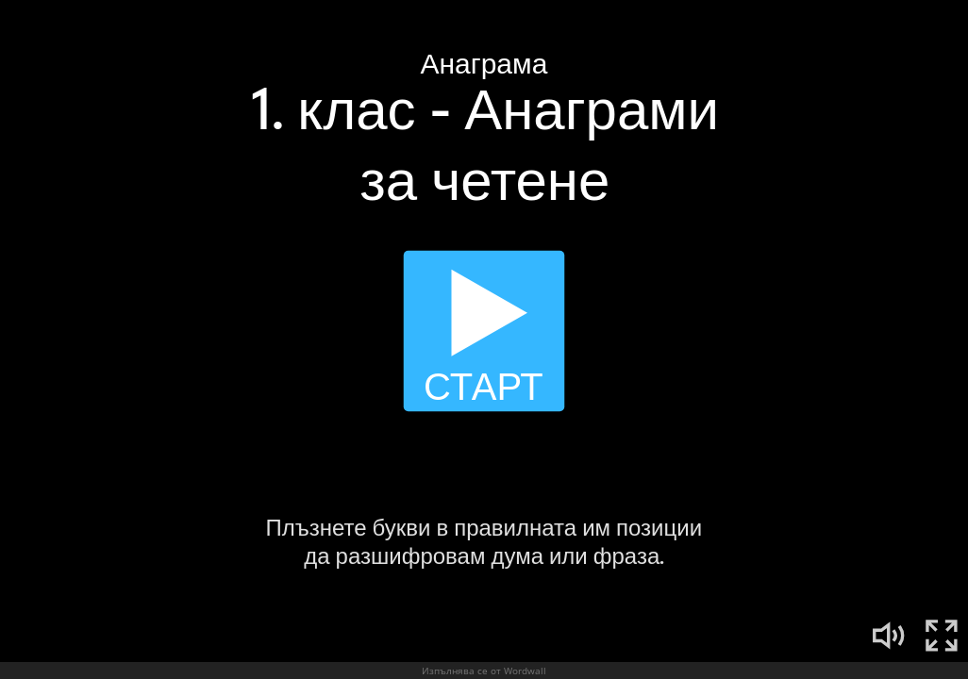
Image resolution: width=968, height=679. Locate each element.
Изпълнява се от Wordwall (484, 670)
